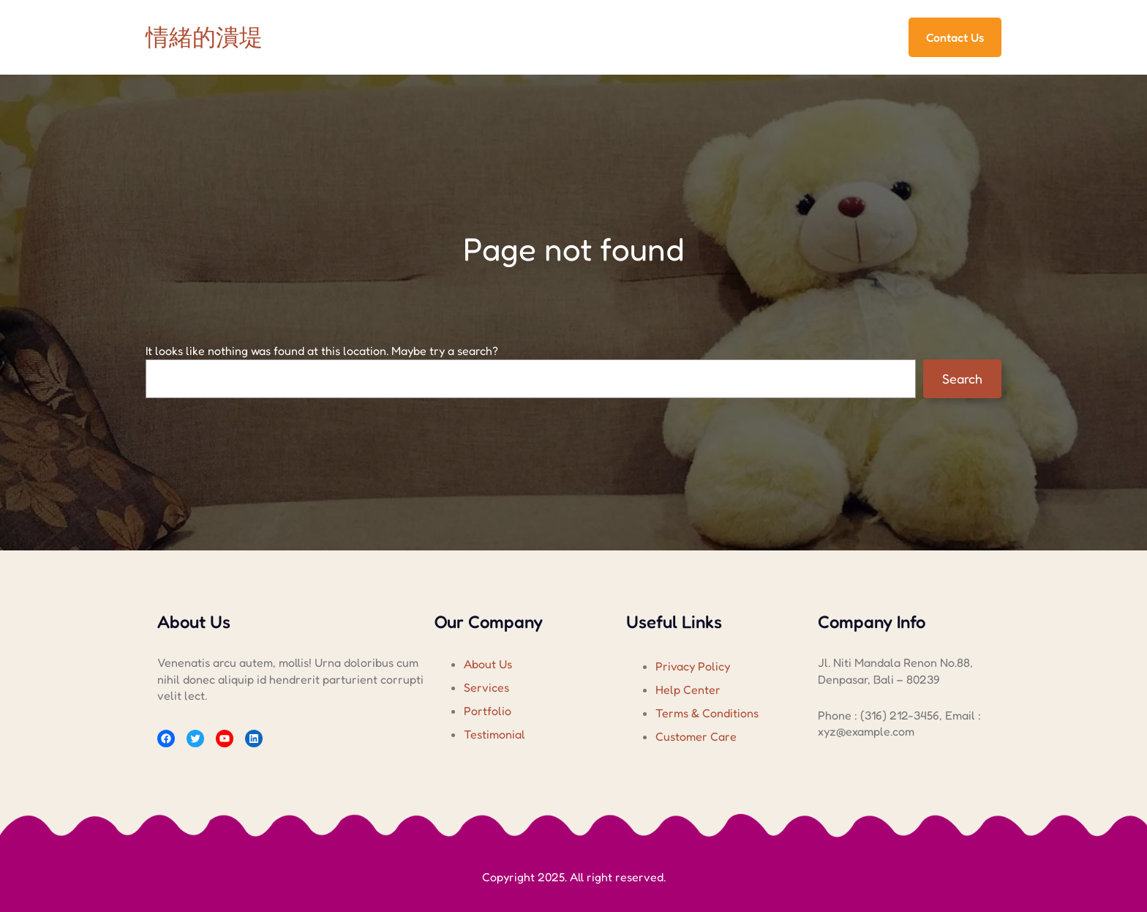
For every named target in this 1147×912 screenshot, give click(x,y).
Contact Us (955, 37)
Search (962, 378)
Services (486, 687)
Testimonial (494, 734)
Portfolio (487, 710)
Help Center (688, 689)
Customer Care (696, 736)
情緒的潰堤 (204, 37)
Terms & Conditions (707, 713)
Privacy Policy (692, 666)
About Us (488, 664)
